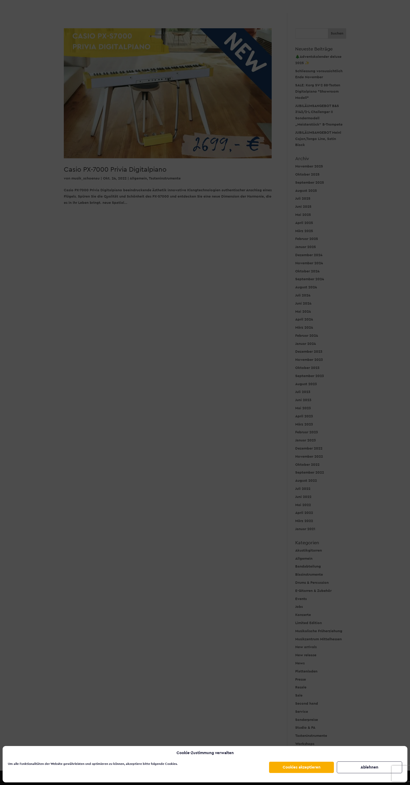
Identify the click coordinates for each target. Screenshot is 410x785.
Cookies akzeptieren (302, 767)
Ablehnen (369, 767)
